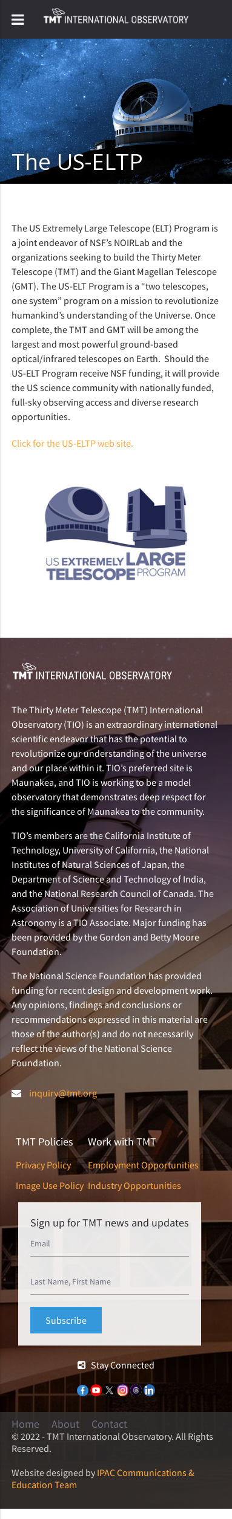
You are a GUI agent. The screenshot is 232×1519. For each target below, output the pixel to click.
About (65, 1424)
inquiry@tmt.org (63, 1093)
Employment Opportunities (143, 1165)
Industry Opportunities (134, 1185)
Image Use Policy (50, 1185)
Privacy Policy (43, 1165)
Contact (109, 1424)
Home (25, 1424)
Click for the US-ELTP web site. (72, 443)
